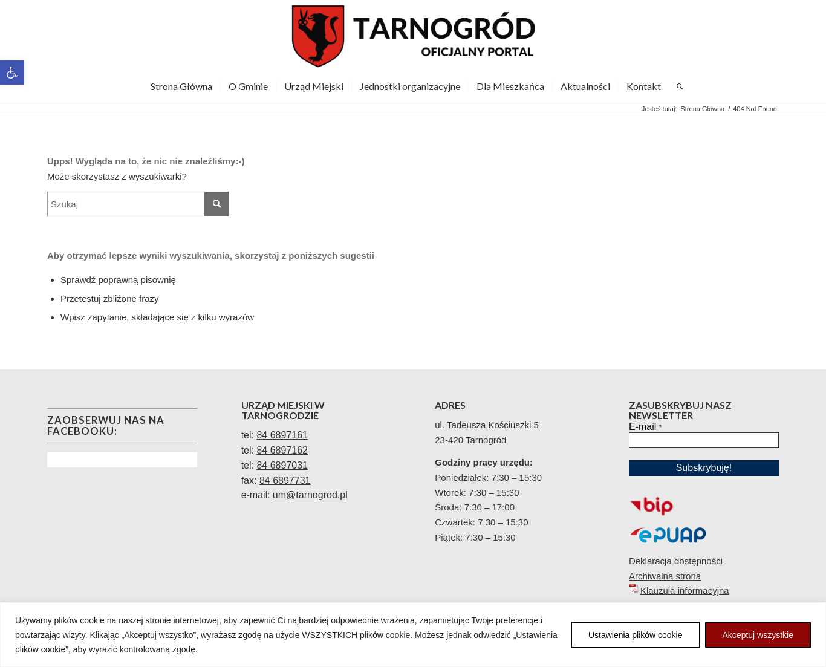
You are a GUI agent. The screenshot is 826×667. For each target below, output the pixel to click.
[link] (12, 72)
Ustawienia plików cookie (635, 635)
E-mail (645, 426)
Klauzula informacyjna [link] (684, 590)
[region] (413, 634)
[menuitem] (181, 86)
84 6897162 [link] (282, 450)
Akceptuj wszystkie (758, 635)
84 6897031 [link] (282, 465)
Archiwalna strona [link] (665, 576)
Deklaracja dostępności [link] (676, 561)
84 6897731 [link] (285, 480)
